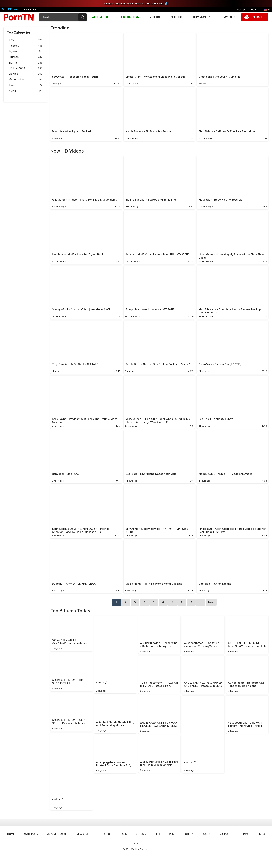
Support (225, 833)
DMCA (261, 833)
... (201, 602)
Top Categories (19, 32)
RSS (171, 833)
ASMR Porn (31, 833)
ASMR (25, 90)
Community (201, 17)
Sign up (241, 9)
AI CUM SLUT (101, 17)
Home (11, 833)
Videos (155, 17)
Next (211, 602)
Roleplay (25, 45)
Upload (256, 17)
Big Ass (25, 51)
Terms (244, 833)
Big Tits (25, 62)
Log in (253, 9)
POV (25, 40)
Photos (176, 17)
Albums (141, 833)
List (157, 833)
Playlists (228, 17)
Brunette (25, 57)
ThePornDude (29, 9)
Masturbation (25, 79)
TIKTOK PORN (130, 17)
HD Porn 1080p (25, 68)
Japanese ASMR (57, 833)
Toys (25, 85)
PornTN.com (141, 849)
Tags (123, 833)
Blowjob (25, 73)
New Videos (84, 833)
